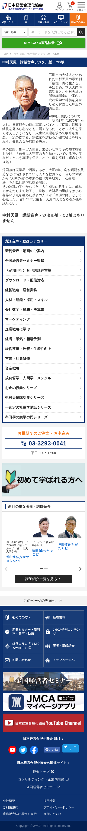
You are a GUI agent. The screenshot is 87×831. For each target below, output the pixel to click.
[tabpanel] (18, 538)
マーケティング (17, 319)
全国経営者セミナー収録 (24, 261)
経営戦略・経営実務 (21, 290)
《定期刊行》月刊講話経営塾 (28, 270)
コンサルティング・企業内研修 (41, 779)
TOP (5, 53)
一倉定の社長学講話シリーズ (28, 407)
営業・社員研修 (17, 358)
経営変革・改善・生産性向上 (28, 349)
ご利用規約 (10, 807)
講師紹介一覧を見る (43, 578)
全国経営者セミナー (41, 787)
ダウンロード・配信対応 (24, 280)
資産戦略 (12, 368)
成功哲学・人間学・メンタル (28, 378)
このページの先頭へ (44, 600)
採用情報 (50, 801)
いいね (51, 749)
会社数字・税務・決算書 (24, 309)
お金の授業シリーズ (21, 388)
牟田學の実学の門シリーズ (26, 417)
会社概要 (9, 801)
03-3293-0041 (44, 444)
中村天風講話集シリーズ (24, 398)
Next (79, 569)
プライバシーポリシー (59, 807)
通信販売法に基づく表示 (20, 814)
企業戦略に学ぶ (17, 329)
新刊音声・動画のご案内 (24, 251)
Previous (4, 569)
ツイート (70, 748)
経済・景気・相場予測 (23, 339)
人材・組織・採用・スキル (26, 300)
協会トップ (41, 771)
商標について (53, 814)
